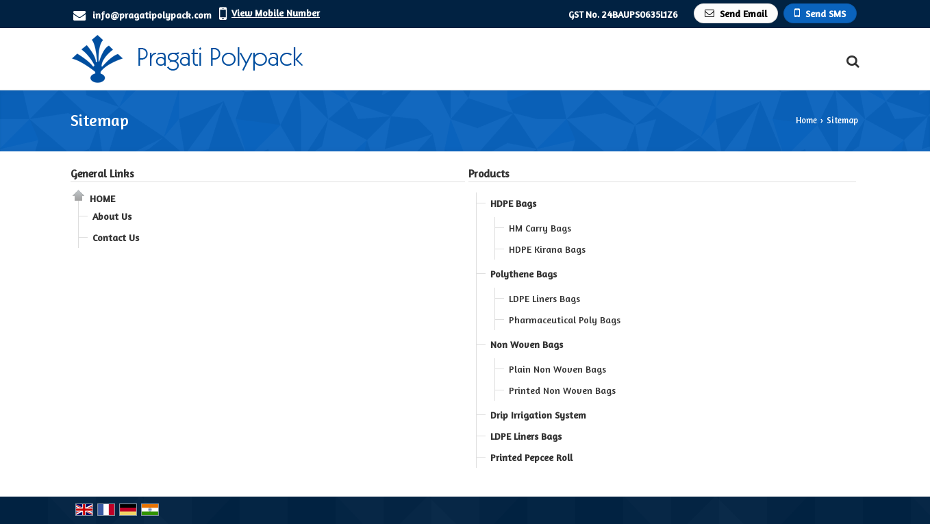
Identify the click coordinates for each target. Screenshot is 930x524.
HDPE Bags (513, 203)
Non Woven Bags (526, 344)
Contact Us (115, 237)
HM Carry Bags (540, 228)
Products (489, 173)
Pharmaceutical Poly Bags (564, 319)
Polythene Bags (523, 273)
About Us (111, 216)
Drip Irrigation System (538, 415)
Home (806, 120)
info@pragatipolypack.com (152, 15)
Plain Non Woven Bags (557, 369)
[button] (275, 12)
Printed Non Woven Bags (562, 390)
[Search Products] (850, 61)
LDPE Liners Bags (544, 298)
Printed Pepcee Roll (531, 457)
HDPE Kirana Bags (547, 249)
